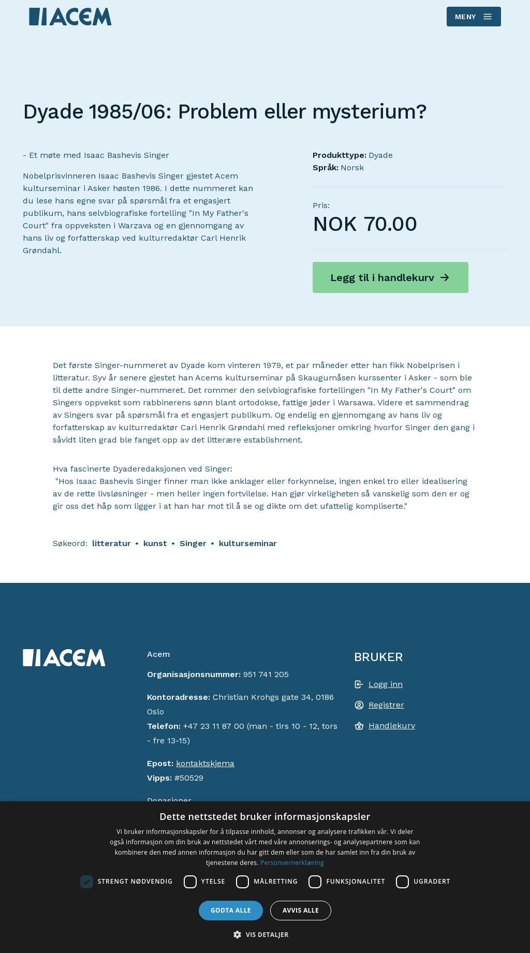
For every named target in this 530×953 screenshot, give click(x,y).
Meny (473, 16)
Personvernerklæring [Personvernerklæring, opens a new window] (292, 862)
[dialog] (265, 877)
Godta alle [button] (231, 910)
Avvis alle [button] (301, 910)
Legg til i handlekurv (382, 277)
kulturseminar (248, 543)
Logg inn (386, 684)
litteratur (111, 543)
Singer (193, 543)
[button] (264, 934)
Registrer (386, 705)
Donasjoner (169, 800)
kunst (155, 543)
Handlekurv (392, 725)
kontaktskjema (205, 763)
